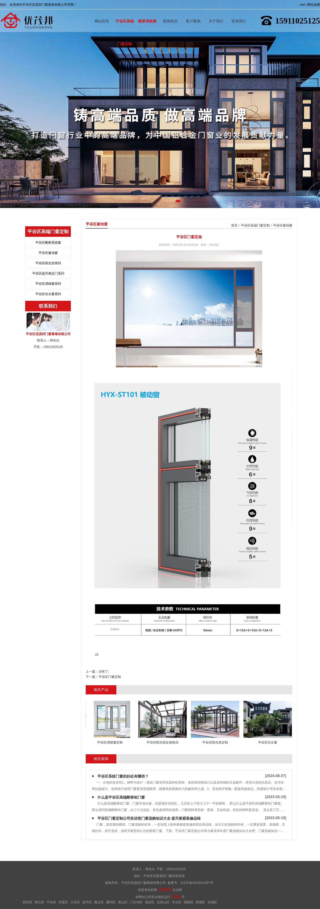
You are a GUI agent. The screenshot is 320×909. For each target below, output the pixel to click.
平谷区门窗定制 (110, 677)
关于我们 (216, 14)
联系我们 (239, 14)
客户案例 (193, 14)
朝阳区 (188, 902)
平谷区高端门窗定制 (124, 14)
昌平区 (87, 902)
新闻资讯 (170, 14)
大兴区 (75, 902)
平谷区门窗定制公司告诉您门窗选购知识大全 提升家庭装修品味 (149, 818)
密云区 (39, 902)
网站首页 (101, 14)
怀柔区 (63, 902)
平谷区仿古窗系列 (48, 294)
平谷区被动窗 (48, 253)
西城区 (200, 902)
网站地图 (313, 4)
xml (302, 4)
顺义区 (99, 902)
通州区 (111, 902)
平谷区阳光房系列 (48, 263)
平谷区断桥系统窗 (48, 242)
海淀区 (150, 902)
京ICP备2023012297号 (196, 883)
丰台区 (176, 902)
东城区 (212, 902)
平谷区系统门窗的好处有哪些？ (123, 776)
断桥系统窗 (147, 14)
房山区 (123, 902)
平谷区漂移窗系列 (48, 283)
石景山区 (163, 902)
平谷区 (51, 902)
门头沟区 (136, 902)
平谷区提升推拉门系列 (48, 273)
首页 (234, 225)
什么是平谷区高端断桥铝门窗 (121, 797)
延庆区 (27, 902)
